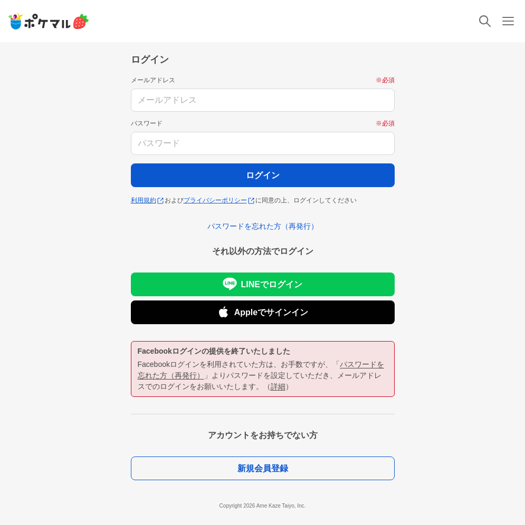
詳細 (278, 386)
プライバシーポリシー (219, 200)
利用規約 (147, 200)
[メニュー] (508, 21)
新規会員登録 (262, 468)
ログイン (263, 175)
